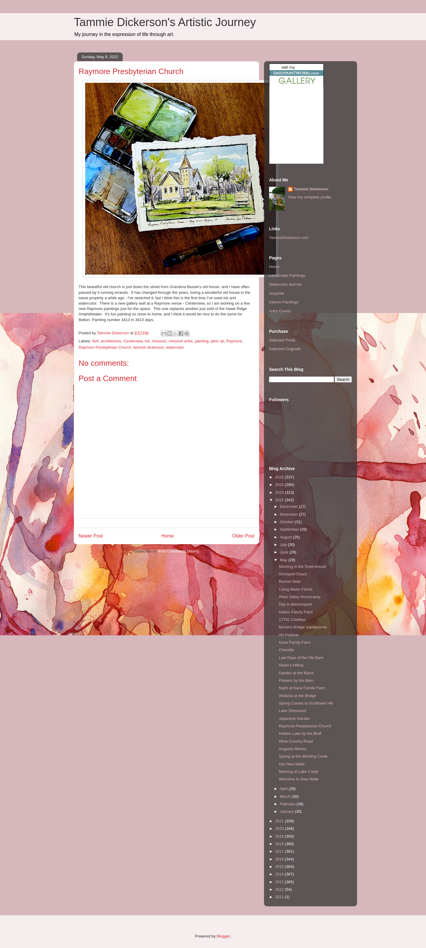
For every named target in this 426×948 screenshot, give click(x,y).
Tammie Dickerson (311, 189)
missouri (159, 341)
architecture (111, 341)
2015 (280, 866)
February (288, 804)
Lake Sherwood (292, 710)
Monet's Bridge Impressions (303, 627)
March (286, 796)
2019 (280, 836)
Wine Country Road (296, 741)
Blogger (223, 936)
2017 (280, 851)
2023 (280, 492)
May (284, 560)
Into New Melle (291, 764)
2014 (280, 874)
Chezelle (286, 650)
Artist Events (280, 311)
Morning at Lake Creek (298, 771)
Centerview (132, 341)
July (284, 544)
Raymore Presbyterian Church (105, 347)
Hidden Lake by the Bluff (300, 733)
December (289, 506)
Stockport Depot (293, 574)
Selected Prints (282, 340)
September (290, 529)
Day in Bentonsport (295, 604)
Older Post (243, 535)
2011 (280, 897)
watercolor (175, 347)
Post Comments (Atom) (178, 551)
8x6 (95, 341)
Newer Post (91, 535)
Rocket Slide (290, 581)
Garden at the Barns (296, 673)
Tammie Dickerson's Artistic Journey (165, 22)
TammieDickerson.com (288, 237)
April (284, 788)
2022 (280, 500)
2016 (280, 859)
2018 (280, 844)
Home (167, 535)
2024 (280, 484)
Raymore (234, 341)
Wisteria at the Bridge (297, 695)
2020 (280, 828)
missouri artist (181, 341)
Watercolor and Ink (285, 284)
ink (147, 341)
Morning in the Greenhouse (302, 566)
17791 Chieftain (292, 619)
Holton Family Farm (296, 612)
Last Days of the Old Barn (301, 657)
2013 (280, 882)
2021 (280, 821)
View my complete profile (309, 197)
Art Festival (288, 635)
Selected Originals (285, 349)
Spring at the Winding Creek (303, 756)
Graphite (276, 293)
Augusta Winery (292, 749)
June (285, 552)
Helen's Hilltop (291, 665)
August (286, 537)
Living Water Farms (295, 589)
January (287, 811)
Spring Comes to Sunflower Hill (306, 703)
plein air (217, 341)
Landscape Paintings (287, 275)
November (289, 514)
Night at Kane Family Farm (302, 688)
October (287, 522)
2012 (280, 889)
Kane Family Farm (294, 642)
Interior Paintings (283, 302)
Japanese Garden (294, 718)
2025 (280, 477)
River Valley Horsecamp (299, 597)
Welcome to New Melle (299, 779)
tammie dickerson (148, 347)
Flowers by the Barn (296, 680)
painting (201, 341)
